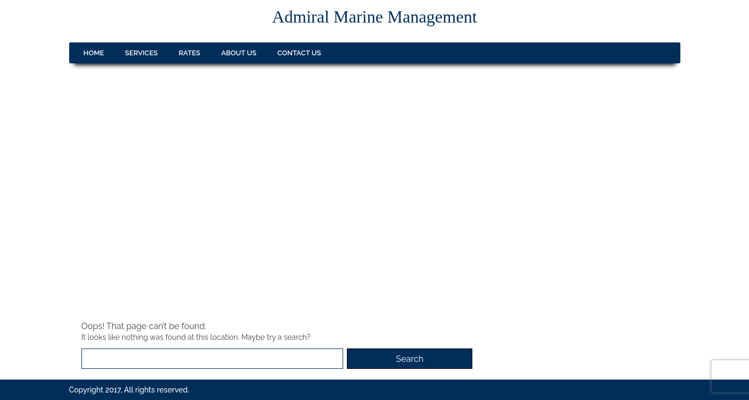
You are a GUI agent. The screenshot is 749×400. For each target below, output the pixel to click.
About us (239, 53)
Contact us (299, 53)
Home (94, 53)
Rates (189, 53)
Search (409, 359)
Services (141, 53)
